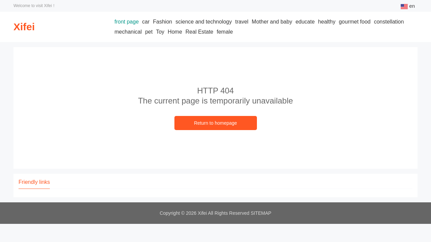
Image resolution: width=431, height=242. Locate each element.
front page (126, 22)
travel (241, 22)
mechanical (128, 32)
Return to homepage (215, 123)
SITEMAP (261, 213)
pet (149, 32)
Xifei (24, 26)
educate (305, 22)
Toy (160, 32)
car (146, 22)
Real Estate (199, 32)
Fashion (162, 22)
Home (175, 32)
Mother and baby (272, 22)
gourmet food (354, 22)
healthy (327, 22)
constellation (389, 22)
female (225, 32)
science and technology (203, 22)
